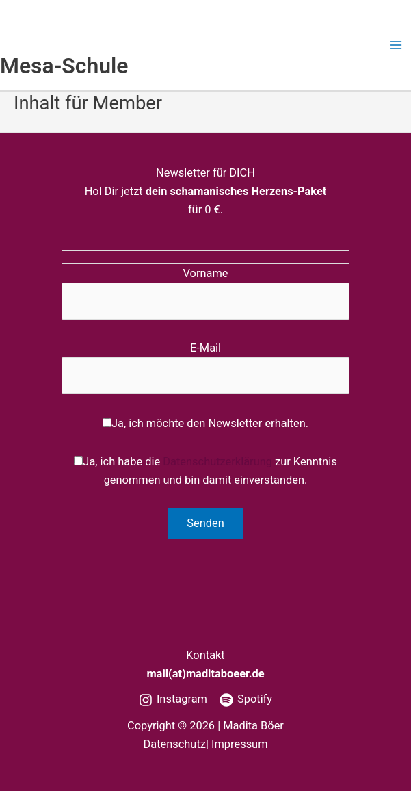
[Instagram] (173, 700)
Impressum (239, 744)
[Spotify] (246, 700)
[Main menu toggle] (395, 45)
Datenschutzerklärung (217, 461)
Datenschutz (174, 744)
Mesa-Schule (64, 66)
